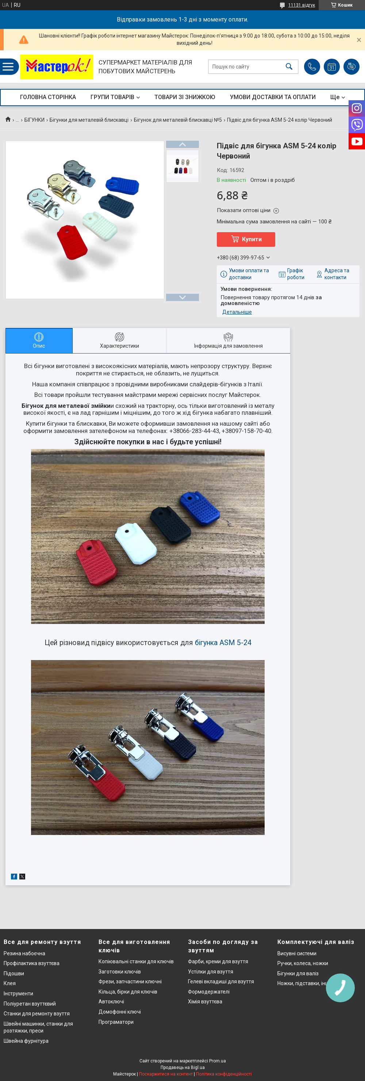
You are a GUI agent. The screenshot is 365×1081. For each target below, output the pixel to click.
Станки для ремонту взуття (37, 1013)
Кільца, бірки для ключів (128, 992)
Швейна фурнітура (26, 1041)
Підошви (14, 973)
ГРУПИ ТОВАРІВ (112, 97)
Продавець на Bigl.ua (183, 1067)
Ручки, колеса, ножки (302, 963)
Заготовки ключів (120, 972)
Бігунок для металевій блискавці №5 (178, 120)
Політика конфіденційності (224, 1074)
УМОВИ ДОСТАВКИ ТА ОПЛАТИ (273, 97)
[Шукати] (289, 67)
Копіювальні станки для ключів (136, 961)
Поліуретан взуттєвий (30, 1004)
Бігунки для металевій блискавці (89, 120)
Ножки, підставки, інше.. (305, 983)
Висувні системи (296, 953)
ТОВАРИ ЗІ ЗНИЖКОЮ (184, 97)
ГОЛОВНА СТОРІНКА (48, 97)
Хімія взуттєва (205, 1001)
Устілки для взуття (210, 972)
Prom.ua (217, 1061)
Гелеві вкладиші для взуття (221, 981)
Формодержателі (209, 992)
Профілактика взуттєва (31, 963)
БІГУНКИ (34, 120)
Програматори (116, 1022)
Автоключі (111, 1001)
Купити (252, 239)
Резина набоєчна (24, 953)
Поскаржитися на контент (166, 1074)
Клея (10, 983)
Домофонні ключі (120, 1012)
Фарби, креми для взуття (218, 961)
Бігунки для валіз (298, 973)
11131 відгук (301, 5)
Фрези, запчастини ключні (130, 981)
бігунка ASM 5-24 (223, 643)
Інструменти (18, 993)
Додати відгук (351, 67)
